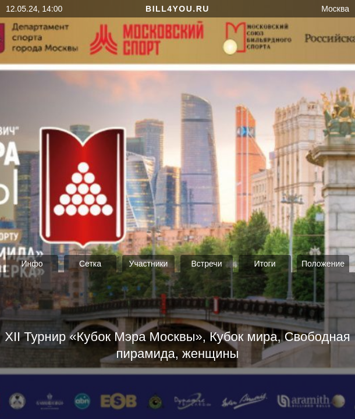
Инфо (31, 263)
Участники (148, 263)
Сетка (90, 263)
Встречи (206, 263)
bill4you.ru (177, 8)
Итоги (264, 263)
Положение (323, 263)
